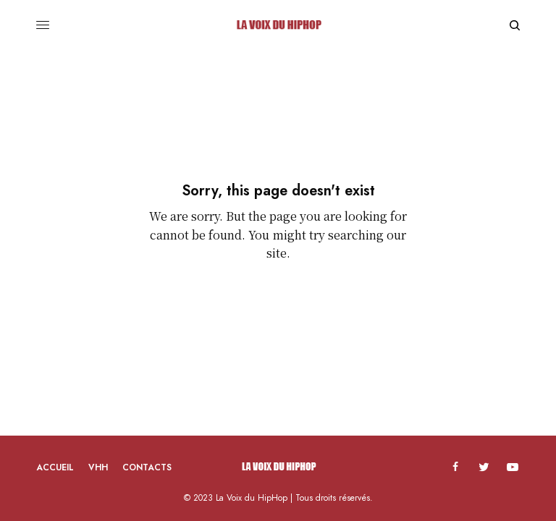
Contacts (147, 467)
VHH (98, 467)
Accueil (55, 467)
